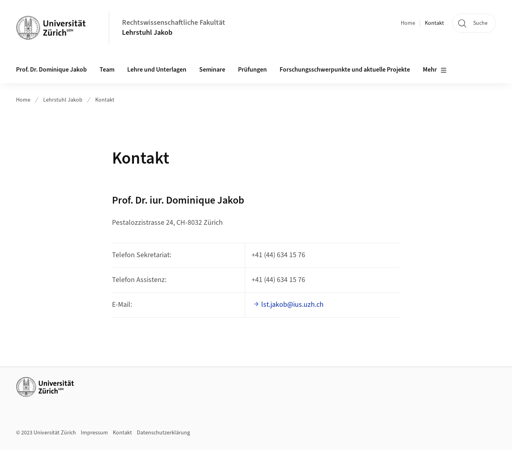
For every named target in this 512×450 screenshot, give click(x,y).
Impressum (94, 433)
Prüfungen (252, 69)
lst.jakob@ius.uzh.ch (292, 305)
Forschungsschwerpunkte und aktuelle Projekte (345, 69)
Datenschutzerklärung (163, 433)
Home (408, 23)
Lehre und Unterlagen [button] (156, 69)
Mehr (435, 70)
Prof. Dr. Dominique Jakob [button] (51, 69)
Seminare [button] (212, 69)
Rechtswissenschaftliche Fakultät (173, 23)
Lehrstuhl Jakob (147, 33)
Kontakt (434, 23)
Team (107, 69)
